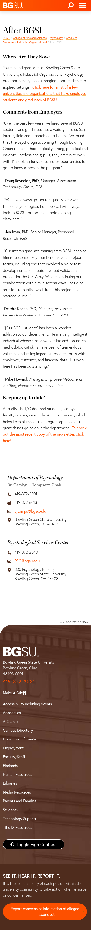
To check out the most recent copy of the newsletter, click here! (45, 434)
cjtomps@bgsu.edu (30, 511)
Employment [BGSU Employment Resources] (13, 747)
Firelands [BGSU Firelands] (10, 765)
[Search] (70, 5)
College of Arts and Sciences (30, 38)
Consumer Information (21, 738)
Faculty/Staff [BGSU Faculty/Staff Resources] (14, 756)
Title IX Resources (17, 827)
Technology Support (19, 818)
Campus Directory (18, 730)
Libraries (10, 783)
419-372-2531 (19, 681)
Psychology (56, 38)
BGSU (6, 38)
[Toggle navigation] (82, 5)
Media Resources (17, 792)
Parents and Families (19, 800)
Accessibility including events (27, 703)
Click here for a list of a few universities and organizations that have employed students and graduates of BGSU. (44, 93)
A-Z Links (10, 721)
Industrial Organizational (32, 42)
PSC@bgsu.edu (27, 560)
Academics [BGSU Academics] (12, 712)
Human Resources (17, 774)
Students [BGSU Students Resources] (10, 809)
